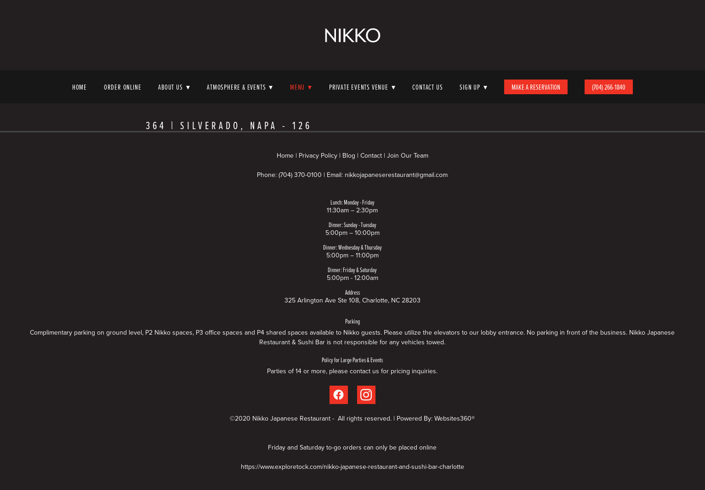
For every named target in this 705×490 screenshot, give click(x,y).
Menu (301, 87)
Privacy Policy (318, 155)
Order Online (123, 87)
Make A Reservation (536, 87)
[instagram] (366, 395)
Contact (371, 155)
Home (79, 87)
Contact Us (427, 87)
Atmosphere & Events (240, 87)
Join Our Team (407, 155)
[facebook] (339, 395)
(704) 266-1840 (608, 87)
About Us (174, 87)
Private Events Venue (362, 87)
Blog (348, 155)
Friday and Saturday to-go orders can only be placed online (352, 447)
